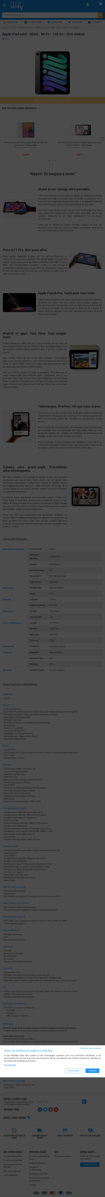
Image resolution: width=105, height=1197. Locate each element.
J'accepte (92, 1071)
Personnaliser (73, 1071)
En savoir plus (10, 1065)
